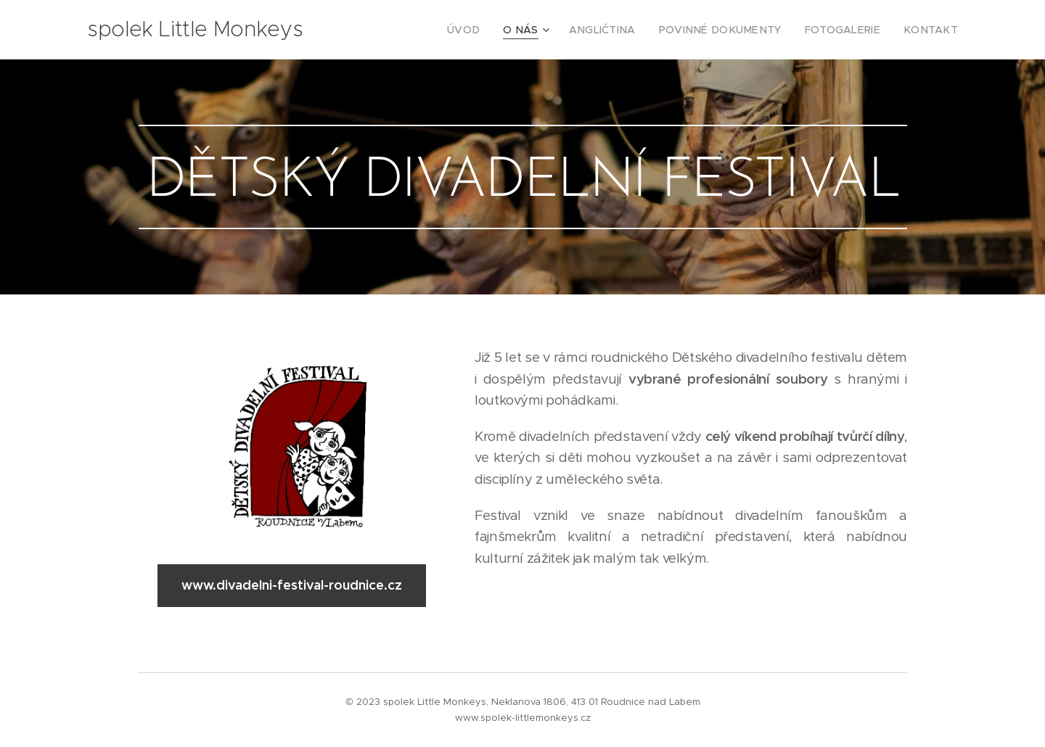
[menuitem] (503, 30)
